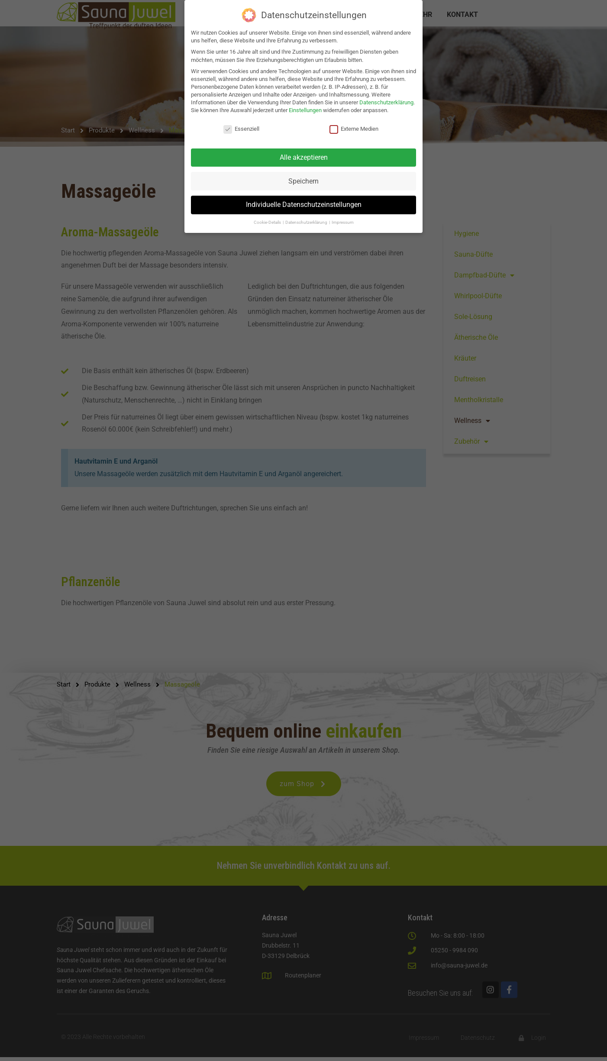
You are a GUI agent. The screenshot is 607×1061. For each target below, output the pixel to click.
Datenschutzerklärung (386, 102)
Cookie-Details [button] (268, 222)
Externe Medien (353, 129)
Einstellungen (305, 110)
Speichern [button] (303, 181)
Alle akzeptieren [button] (304, 157)
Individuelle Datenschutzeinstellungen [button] (304, 204)
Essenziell (241, 129)
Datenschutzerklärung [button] (306, 222)
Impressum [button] (343, 222)
